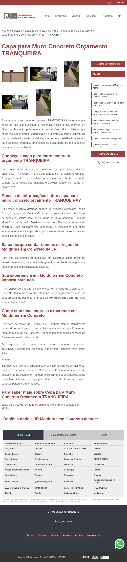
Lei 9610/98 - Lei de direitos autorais (66, 501)
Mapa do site (93, 535)
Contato (108, 15)
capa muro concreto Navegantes (106, 140)
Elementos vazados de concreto (20, 337)
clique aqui (45, 404)
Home (46, 15)
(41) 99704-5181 (116, 2)
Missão (75, 15)
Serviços (90, 15)
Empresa (60, 15)
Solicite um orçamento (108, 64)
